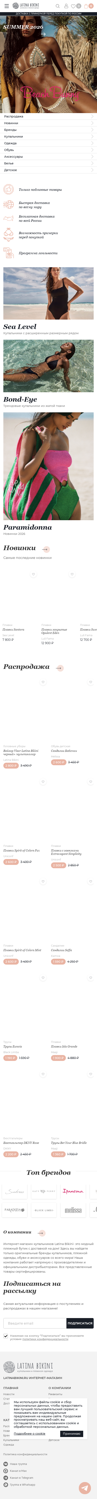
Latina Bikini (11, 759)
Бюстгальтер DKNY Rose (21, 1142)
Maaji (54, 1052)
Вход (67, 6)
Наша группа (18, 1463)
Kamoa (55, 955)
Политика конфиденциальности (25, 1454)
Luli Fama (47, 638)
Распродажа (13, 116)
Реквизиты (55, 1394)
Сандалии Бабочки (64, 750)
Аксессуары (13, 157)
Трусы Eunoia (12, 1046)
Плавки (7, 625)
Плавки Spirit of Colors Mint (22, 950)
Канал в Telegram (21, 1477)
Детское (10, 170)
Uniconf (8, 856)
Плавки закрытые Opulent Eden (54, 631)
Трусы (7, 1042)
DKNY (7, 1148)
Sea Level (8, 635)
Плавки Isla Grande (64, 1046)
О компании (17, 1232)
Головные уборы (14, 746)
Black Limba (11, 1052)
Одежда (10, 143)
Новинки (11, 123)
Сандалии (57, 945)
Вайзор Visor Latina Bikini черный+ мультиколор (20, 752)
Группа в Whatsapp (22, 1484)
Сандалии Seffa (61, 950)
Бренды (10, 130)
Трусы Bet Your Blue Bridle (69, 1142)
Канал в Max (18, 1470)
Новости (8, 1394)
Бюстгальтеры (13, 1138)
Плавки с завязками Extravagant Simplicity (66, 852)
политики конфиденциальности (45, 1339)
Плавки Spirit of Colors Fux (21, 850)
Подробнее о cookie (29, 1434)
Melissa (55, 756)
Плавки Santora (13, 629)
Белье (9, 163)
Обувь (9, 150)
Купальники (13, 136)
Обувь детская (60, 746)
